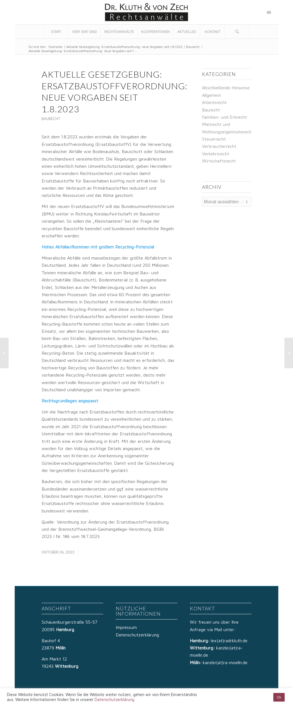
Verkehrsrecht (215, 153)
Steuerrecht (214, 138)
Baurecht (192, 47)
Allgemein (211, 95)
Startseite (55, 47)
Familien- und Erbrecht (224, 117)
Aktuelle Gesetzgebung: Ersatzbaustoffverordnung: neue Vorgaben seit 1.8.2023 (124, 47)
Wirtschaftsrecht (219, 160)
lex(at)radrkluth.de (230, 640)
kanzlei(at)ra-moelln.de (225, 662)
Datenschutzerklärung (137, 634)
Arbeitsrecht (214, 102)
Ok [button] (279, 697)
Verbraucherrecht (219, 146)
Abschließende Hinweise (226, 87)
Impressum (126, 627)
